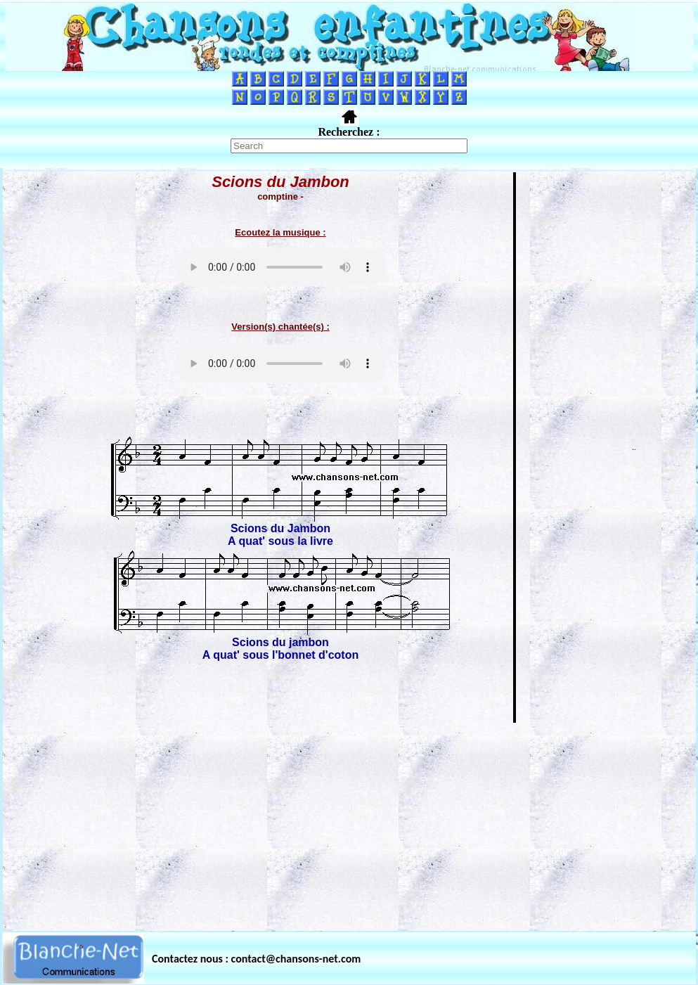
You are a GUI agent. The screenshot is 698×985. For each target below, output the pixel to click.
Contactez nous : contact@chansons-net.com (256, 958)
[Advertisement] (349, 822)
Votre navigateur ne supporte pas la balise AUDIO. (280, 267)
